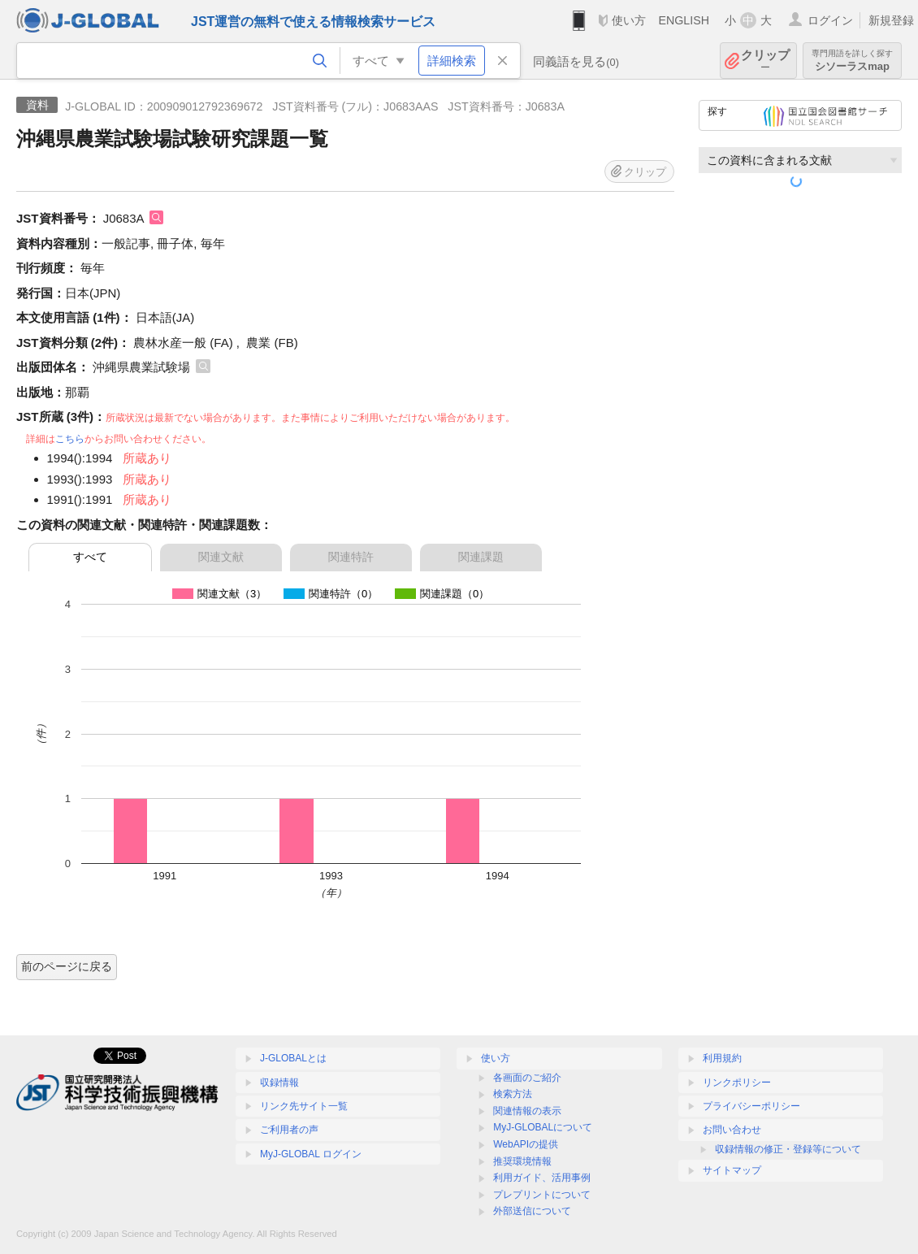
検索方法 (512, 1094)
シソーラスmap (852, 60)
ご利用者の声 (289, 1129)
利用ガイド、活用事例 (542, 1177)
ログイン (830, 20)
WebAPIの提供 (525, 1144)
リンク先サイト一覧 (304, 1106)
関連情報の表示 (527, 1111)
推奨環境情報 (522, 1161)
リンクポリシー (737, 1082)
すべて (90, 556)
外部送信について (532, 1211)
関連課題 (481, 556)
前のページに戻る (66, 966)
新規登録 (891, 20)
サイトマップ (732, 1170)
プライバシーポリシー (751, 1106)
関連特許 (351, 556)
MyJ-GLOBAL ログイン (311, 1154)
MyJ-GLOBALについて (542, 1127)
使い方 (629, 20)
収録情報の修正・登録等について (788, 1149)
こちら (69, 439)
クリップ (765, 60)
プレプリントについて (542, 1194)
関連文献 (221, 556)
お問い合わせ (732, 1129)
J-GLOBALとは (293, 1058)
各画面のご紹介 (527, 1077)
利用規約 (722, 1058)
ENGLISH (683, 20)
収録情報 (279, 1082)
